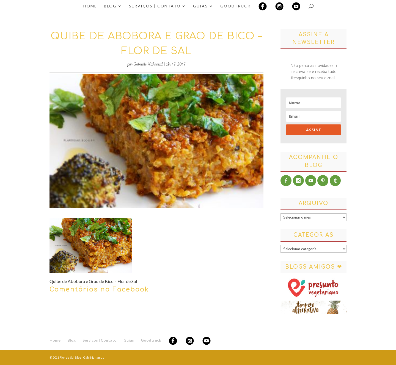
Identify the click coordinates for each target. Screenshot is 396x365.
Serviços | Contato (155, 6)
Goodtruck (235, 6)
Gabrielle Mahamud (148, 64)
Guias (200, 6)
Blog (110, 6)
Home (90, 6)
